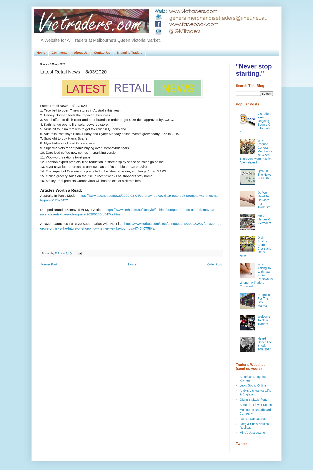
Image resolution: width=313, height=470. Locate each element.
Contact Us (102, 52)
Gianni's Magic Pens (253, 399)
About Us (80, 52)
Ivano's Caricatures (253, 418)
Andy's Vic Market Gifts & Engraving (255, 392)
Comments (59, 52)
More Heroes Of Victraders (264, 219)
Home (41, 52)
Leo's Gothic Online (253, 385)
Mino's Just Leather (253, 432)
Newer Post (49, 264)
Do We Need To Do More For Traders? (264, 200)
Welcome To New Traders (264, 320)
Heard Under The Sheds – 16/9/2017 (265, 344)
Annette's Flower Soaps (256, 405)
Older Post (214, 264)
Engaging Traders (129, 52)
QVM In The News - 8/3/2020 (264, 174)
